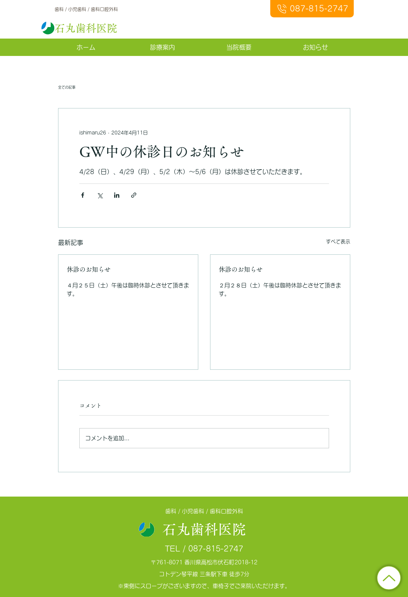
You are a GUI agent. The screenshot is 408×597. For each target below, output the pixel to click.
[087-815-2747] (312, 8)
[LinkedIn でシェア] (116, 195)
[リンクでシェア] (133, 195)
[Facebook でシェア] (82, 195)
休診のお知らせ (89, 269)
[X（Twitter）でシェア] (99, 195)
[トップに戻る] (389, 578)
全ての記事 (66, 87)
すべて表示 (338, 241)
